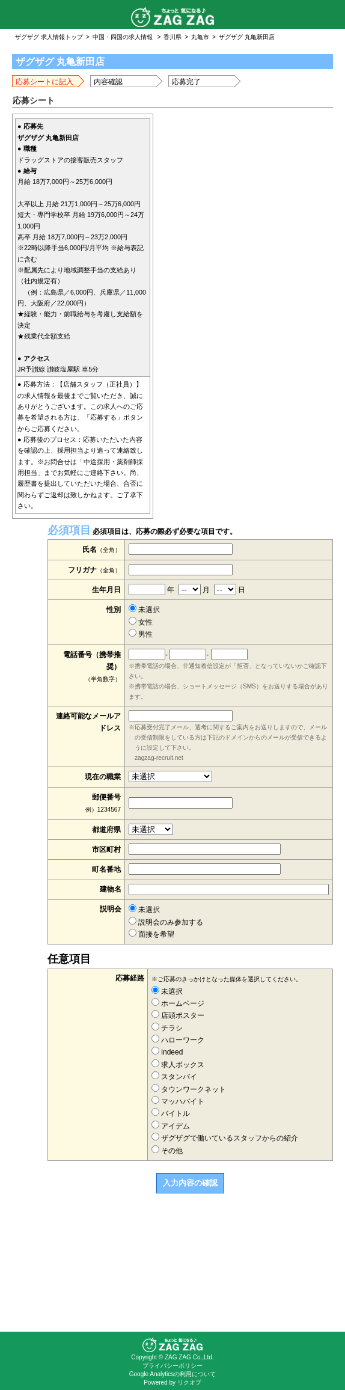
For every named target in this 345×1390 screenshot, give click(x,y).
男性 (141, 634)
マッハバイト (177, 1101)
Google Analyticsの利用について (172, 1374)
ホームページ (177, 1003)
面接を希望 (151, 934)
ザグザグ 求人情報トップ (49, 37)
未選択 (144, 609)
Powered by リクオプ (172, 1382)
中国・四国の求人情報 (123, 37)
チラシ (167, 1028)
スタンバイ (174, 1077)
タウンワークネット (188, 1089)
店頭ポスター (177, 1015)
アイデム (170, 1126)
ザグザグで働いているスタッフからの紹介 (224, 1138)
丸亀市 (200, 37)
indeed (167, 1052)
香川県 (172, 37)
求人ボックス (177, 1065)
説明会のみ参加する (166, 922)
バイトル (170, 1113)
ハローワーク (177, 1040)
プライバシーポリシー (172, 1365)
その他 (167, 1151)
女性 (141, 622)
